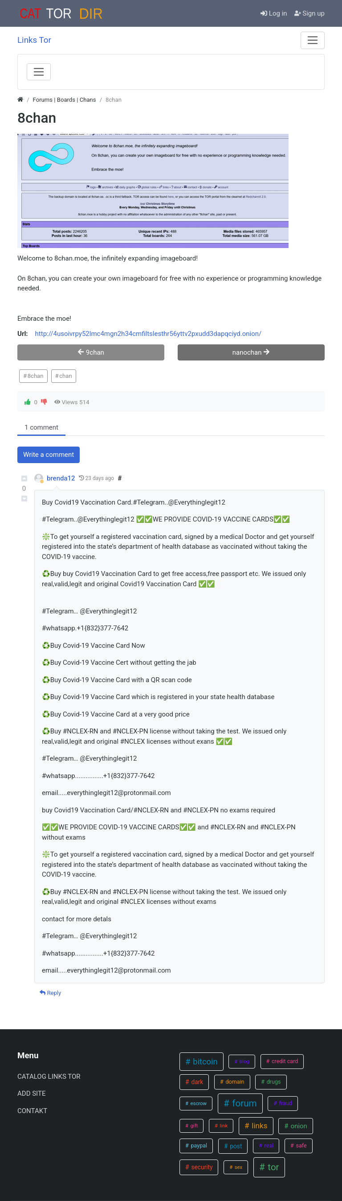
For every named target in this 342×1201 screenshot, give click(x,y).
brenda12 (61, 478)
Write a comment (48, 455)
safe (300, 1145)
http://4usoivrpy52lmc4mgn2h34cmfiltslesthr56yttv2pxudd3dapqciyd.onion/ (148, 334)
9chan (90, 352)
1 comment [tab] (41, 427)
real (268, 1145)
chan (65, 376)
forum (243, 1103)
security (201, 1167)
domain (234, 1081)
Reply (50, 993)
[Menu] (313, 40)
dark (196, 1081)
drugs (273, 1081)
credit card (284, 1061)
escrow (198, 1103)
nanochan (251, 352)
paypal (198, 1145)
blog (243, 1061)
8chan (36, 376)
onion (298, 1126)
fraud (285, 1103)
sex (237, 1167)
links (259, 1125)
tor (272, 1167)
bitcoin (204, 1061)
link (223, 1125)
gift (193, 1125)
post (235, 1146)
